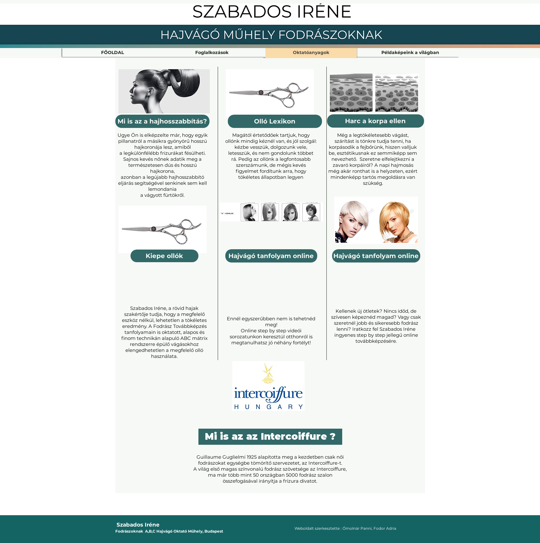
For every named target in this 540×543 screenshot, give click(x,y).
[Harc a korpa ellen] (375, 121)
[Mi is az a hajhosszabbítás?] (162, 121)
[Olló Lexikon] (275, 121)
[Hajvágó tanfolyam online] (376, 255)
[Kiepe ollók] (164, 256)
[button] (212, 52)
